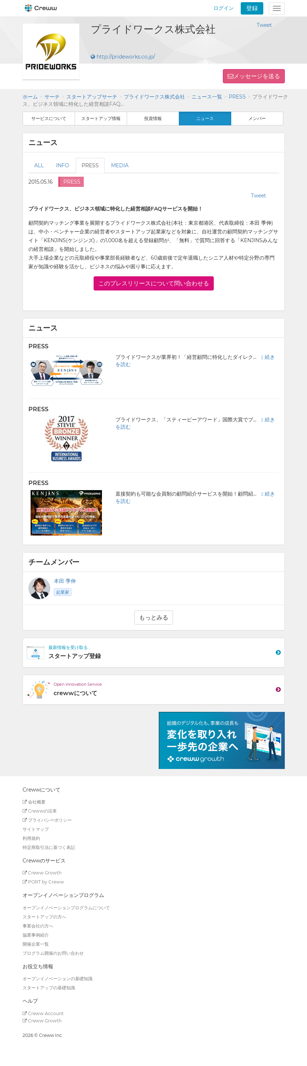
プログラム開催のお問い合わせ (53, 953)
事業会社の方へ (38, 926)
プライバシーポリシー (47, 820)
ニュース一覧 (207, 96)
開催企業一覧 (36, 944)
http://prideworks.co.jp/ (123, 56)
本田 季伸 (65, 581)
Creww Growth (42, 872)
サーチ (52, 96)
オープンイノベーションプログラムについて (66, 907)
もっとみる (153, 617)
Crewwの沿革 (40, 811)
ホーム (30, 96)
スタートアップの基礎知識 (49, 987)
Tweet (264, 25)
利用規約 (31, 838)
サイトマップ (36, 829)
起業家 (62, 592)
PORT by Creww (43, 882)
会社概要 (34, 802)
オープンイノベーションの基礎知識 (58, 978)
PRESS (237, 96)
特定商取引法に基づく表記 (49, 847)
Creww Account (43, 1013)
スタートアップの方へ (44, 916)
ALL (39, 165)
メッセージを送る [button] (256, 76)
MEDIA (120, 165)
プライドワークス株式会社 (154, 96)
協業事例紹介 (36, 935)
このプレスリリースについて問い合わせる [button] (153, 283)
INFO (62, 165)
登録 (252, 8)
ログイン (223, 8)
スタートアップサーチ (91, 96)
